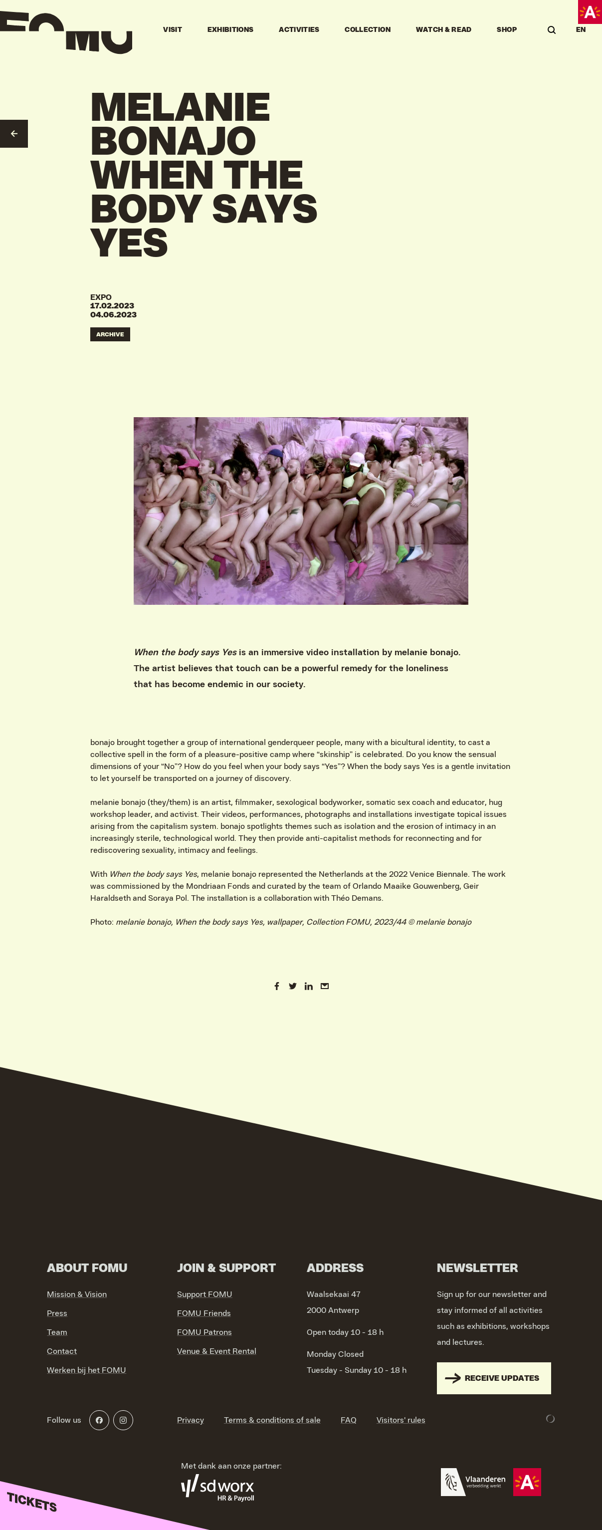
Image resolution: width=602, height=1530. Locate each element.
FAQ (349, 1420)
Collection (368, 29)
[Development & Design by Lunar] (550, 1419)
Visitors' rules (401, 1420)
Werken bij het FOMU (86, 1370)
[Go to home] (66, 30)
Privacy (190, 1420)
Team (57, 1332)
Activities (299, 29)
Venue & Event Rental (216, 1351)
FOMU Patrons (204, 1332)
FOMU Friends (204, 1313)
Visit (172, 29)
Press (57, 1313)
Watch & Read (444, 29)
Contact (62, 1351)
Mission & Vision (77, 1294)
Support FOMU (204, 1294)
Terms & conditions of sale (272, 1420)
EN (581, 29)
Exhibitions (230, 29)
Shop (506, 29)
